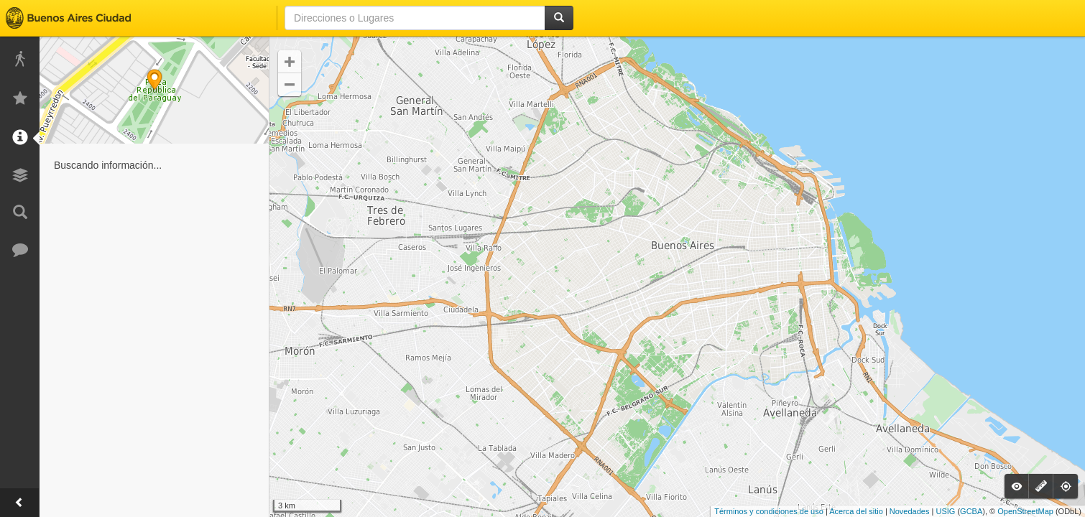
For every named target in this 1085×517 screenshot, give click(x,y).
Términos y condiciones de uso (768, 511)
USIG (945, 511)
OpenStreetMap (1025, 511)
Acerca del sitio (856, 511)
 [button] (290, 62)
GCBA (971, 511)
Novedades (910, 511)
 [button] (290, 85)
